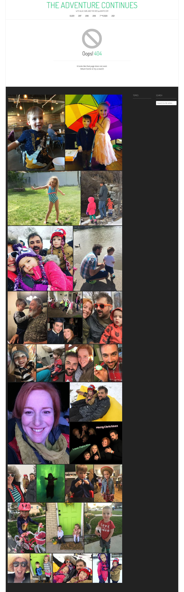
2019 (94, 16)
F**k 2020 (103, 16)
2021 (113, 16)
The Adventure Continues (92, 5)
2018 (87, 16)
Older (72, 16)
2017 (79, 16)
